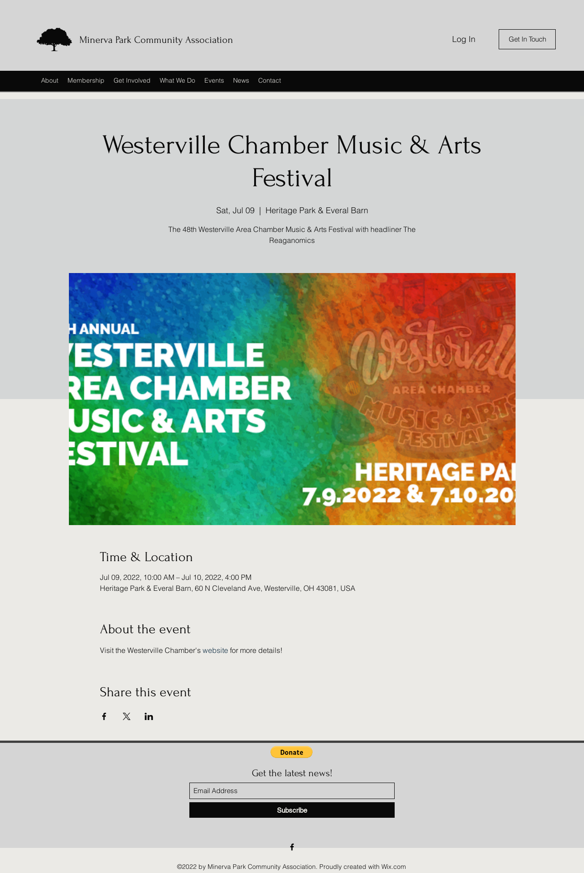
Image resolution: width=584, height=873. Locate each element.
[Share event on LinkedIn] (149, 716)
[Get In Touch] (527, 39)
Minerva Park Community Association (156, 39)
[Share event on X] (126, 716)
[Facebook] (292, 847)
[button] (292, 752)
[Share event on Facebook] (104, 716)
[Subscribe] (292, 810)
